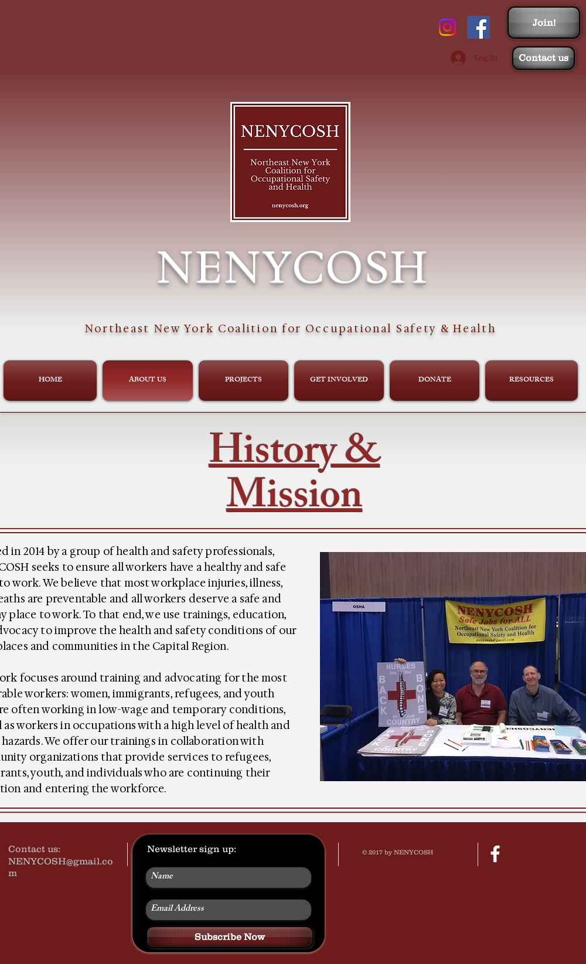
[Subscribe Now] (230, 937)
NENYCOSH (293, 267)
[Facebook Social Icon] (478, 27)
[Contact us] (543, 58)
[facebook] (495, 854)
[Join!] (543, 22)
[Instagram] (447, 27)
